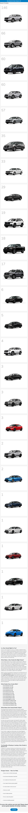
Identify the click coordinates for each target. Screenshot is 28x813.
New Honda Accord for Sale (8, 691)
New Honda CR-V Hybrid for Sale (9, 700)
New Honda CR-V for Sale (8, 685)
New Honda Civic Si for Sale (8, 693)
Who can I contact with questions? (8, 796)
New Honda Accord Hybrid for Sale (9, 705)
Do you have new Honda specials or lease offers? (10, 776)
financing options (7, 674)
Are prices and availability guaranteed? (8, 800)
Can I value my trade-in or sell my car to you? (9, 786)
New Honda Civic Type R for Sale (9, 702)
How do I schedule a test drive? (7, 793)
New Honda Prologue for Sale (9, 697)
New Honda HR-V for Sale (8, 687)
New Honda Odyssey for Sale (8, 694)
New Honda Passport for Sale (8, 696)
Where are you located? (6, 790)
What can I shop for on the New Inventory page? (10, 773)
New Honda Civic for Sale (8, 688)
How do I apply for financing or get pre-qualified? (10, 783)
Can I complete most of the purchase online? (9, 779)
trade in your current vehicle (8, 675)
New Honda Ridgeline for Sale (9, 699)
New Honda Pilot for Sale (8, 690)
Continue (14, 809)
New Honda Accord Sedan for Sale (9, 703)
